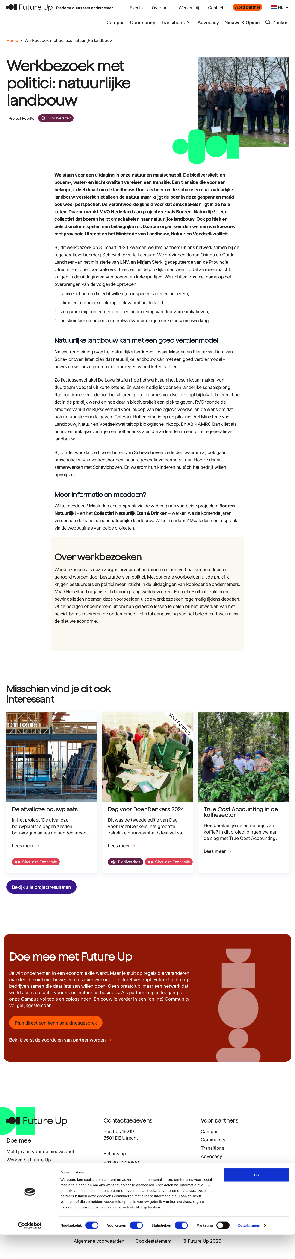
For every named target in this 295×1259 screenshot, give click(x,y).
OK (256, 1199)
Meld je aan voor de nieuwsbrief (40, 1151)
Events (136, 7)
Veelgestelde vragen (28, 1176)
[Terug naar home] (29, 7)
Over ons (160, 7)
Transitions (212, 1148)
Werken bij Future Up (28, 1160)
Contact (215, 7)
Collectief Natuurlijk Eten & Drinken (131, 513)
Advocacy (208, 22)
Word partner (247, 7)
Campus (115, 22)
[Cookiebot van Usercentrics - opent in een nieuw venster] (30, 1250)
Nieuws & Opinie (242, 22)
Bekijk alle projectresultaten (41, 887)
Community (142, 22)
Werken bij (189, 7)
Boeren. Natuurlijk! (195, 211)
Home (12, 40)
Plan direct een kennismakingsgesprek (56, 1023)
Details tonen (249, 1250)
